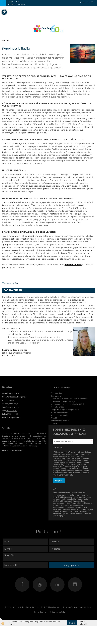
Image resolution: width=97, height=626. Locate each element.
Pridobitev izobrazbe (29, 607)
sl (88, 2)
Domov (5, 40)
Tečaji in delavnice (51, 607)
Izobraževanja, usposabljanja (63, 401)
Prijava (58, 480)
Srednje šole (56, 396)
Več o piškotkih (84, 623)
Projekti (54, 418)
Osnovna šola (56, 393)
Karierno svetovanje (59, 415)
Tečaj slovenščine (58, 407)
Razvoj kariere (40, 612)
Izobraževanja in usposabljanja (78, 607)
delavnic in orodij (74, 264)
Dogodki (54, 423)
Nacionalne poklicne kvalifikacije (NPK (67, 404)
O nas (82, 2)
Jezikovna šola (58, 612)
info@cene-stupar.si (16, 4)
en (92, 2)
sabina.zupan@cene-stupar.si (16, 353)
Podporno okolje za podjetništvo (65, 410)
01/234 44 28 (12, 414)
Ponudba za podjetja (59, 412)
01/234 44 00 (11, 411)
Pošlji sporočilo (71, 565)
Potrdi (72, 623)
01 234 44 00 (13, 2)
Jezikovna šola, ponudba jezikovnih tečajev (69, 399)
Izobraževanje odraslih (60, 421)
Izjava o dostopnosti (12, 450)
